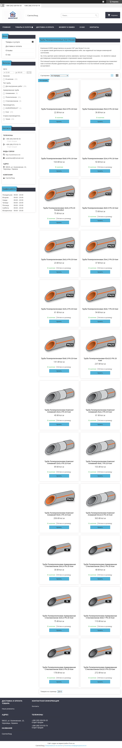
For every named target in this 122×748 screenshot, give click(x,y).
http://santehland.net (13, 155)
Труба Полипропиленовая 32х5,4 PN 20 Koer (59, 309)
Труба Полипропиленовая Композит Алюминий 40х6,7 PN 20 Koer (100, 462)
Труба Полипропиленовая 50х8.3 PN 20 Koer (59, 358)
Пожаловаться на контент (54, 746)
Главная (6, 27)
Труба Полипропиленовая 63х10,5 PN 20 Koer (100, 359)
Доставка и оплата (45, 27)
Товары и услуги (23, 27)
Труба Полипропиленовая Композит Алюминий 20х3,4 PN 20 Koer (59, 411)
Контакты (94, 27)
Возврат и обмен (67, 27)
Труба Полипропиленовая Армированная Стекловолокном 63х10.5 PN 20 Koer (100, 668)
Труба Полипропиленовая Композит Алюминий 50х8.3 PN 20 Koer (59, 514)
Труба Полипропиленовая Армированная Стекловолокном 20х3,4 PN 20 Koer (59, 565)
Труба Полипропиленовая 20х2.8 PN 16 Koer (59, 109)
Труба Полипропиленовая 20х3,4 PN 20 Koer (59, 259)
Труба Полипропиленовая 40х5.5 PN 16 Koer (100, 208)
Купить (59, 121)
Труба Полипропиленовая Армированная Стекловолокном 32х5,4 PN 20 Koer (59, 617)
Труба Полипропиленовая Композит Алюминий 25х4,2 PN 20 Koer (100, 411)
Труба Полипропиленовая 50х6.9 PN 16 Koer (59, 159)
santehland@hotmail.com (14, 158)
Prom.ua (71, 743)
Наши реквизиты (8, 709)
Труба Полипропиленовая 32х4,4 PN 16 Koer (100, 159)
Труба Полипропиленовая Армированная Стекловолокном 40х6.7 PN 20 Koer (100, 617)
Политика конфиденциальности (75, 746)
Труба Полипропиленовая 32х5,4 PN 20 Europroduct (59, 209)
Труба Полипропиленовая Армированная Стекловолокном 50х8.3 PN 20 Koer (59, 668)
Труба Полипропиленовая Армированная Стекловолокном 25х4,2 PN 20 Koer (100, 565)
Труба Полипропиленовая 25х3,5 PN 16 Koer (100, 109)
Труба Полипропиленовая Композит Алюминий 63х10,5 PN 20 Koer (100, 514)
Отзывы (9, 50)
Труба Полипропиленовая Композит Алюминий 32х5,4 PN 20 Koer (59, 462)
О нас (82, 27)
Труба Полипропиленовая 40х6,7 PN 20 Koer (100, 309)
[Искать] (96, 15)
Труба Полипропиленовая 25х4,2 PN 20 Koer (100, 259)
